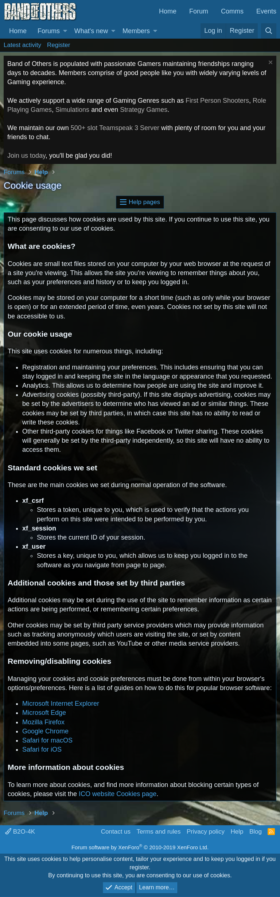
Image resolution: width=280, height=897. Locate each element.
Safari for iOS (42, 749)
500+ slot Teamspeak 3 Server (115, 128)
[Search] (268, 31)
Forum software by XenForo (140, 847)
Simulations (72, 109)
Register (58, 45)
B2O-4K (20, 831)
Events (266, 11)
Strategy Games (143, 109)
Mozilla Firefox (43, 722)
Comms (232, 11)
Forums (49, 31)
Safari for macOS (47, 740)
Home (167, 11)
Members (136, 31)
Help (236, 831)
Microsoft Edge (44, 712)
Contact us (116, 831)
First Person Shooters (217, 100)
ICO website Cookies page (117, 794)
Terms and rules (159, 831)
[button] (65, 31)
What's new (91, 31)
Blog (255, 831)
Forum (198, 11)
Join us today (26, 155)
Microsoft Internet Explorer (60, 703)
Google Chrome (45, 731)
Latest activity (22, 45)
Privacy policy (206, 831)
